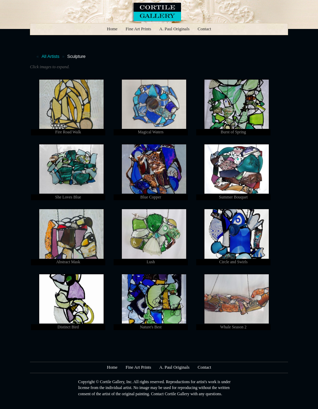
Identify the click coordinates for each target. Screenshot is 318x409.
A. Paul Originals (174, 29)
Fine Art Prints (138, 29)
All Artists (51, 56)
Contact (204, 29)
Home (112, 29)
